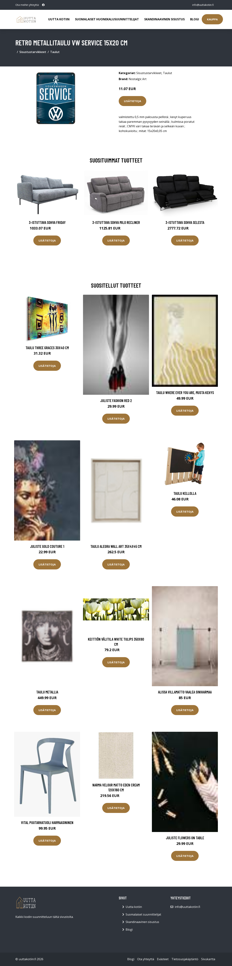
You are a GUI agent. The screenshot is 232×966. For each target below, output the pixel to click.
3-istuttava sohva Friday (47, 222)
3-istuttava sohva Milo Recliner (116, 222)
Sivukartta (208, 959)
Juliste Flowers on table (185, 837)
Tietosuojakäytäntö (184, 959)
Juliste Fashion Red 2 (116, 400)
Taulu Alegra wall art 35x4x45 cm (116, 546)
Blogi (194, 19)
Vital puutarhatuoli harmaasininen (47, 822)
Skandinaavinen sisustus (164, 19)
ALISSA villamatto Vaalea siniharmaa (185, 692)
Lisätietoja (132, 101)
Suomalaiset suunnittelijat (143, 914)
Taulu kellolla (184, 493)
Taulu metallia (47, 692)
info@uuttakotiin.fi (203, 5)
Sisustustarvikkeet (32, 52)
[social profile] (43, 4)
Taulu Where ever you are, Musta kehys (185, 392)
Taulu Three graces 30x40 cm (47, 347)
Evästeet (163, 959)
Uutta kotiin (59, 19)
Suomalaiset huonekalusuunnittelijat (107, 19)
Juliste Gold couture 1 (47, 546)
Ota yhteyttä (145, 959)
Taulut (55, 52)
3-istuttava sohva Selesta (184, 222)
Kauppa (212, 19)
